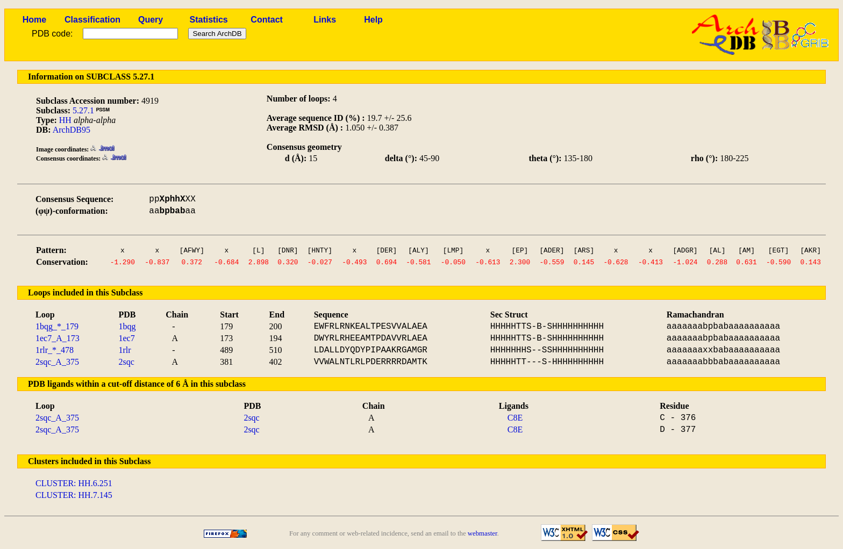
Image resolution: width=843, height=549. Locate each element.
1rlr (125, 350)
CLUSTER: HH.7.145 (73, 495)
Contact (267, 19)
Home (34, 19)
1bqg (127, 326)
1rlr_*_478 (54, 350)
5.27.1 (83, 110)
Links (324, 19)
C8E (515, 417)
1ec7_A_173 (57, 338)
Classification (92, 19)
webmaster (482, 533)
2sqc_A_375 (57, 361)
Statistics (209, 19)
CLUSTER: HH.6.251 (73, 483)
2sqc (126, 361)
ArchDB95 (71, 129)
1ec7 (127, 338)
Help (373, 19)
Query (150, 19)
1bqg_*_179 (56, 326)
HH (65, 120)
